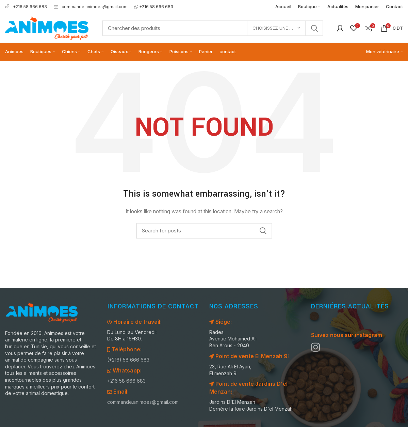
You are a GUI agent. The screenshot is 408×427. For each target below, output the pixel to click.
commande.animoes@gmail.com (91, 6)
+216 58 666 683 (26, 6)
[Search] (212, 28)
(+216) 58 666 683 (128, 360)
